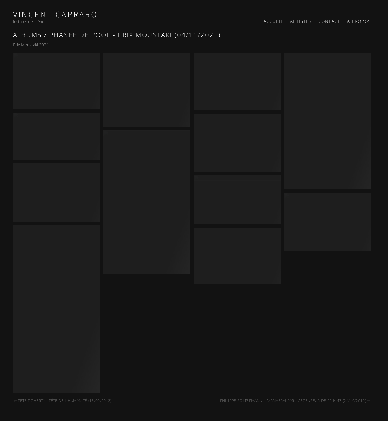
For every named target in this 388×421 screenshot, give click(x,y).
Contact (329, 21)
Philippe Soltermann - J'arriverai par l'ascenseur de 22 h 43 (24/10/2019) (295, 400)
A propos (359, 21)
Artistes (301, 21)
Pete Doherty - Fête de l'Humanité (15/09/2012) (62, 400)
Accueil (273, 21)
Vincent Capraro (55, 15)
